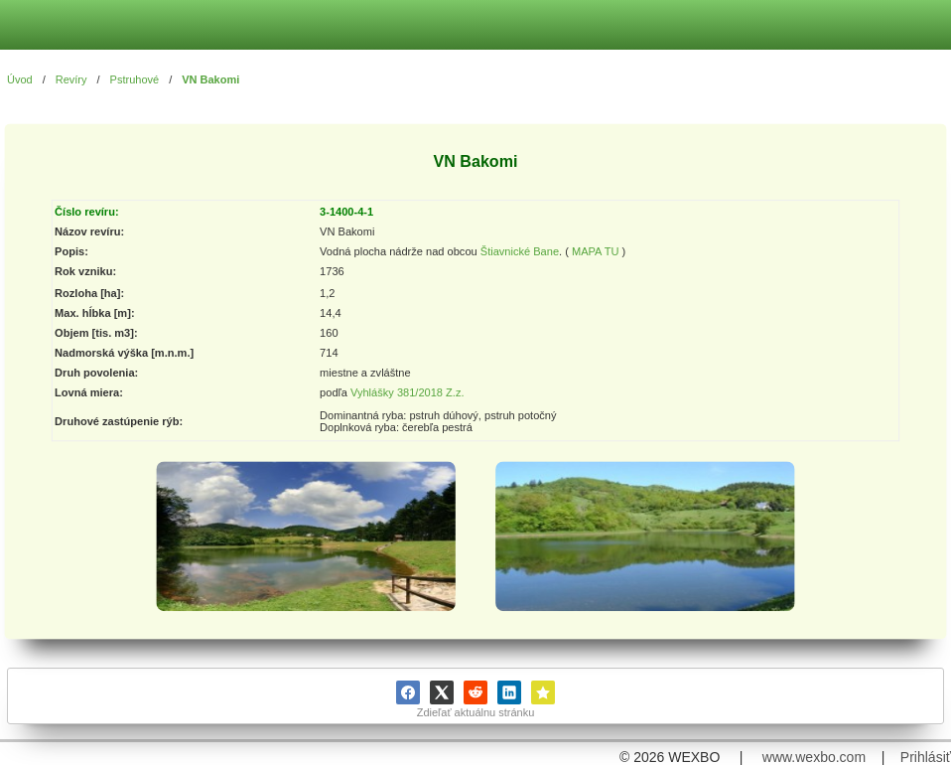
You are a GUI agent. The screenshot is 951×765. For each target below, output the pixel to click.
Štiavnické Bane (519, 252)
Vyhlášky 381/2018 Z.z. (407, 392)
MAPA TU (595, 252)
